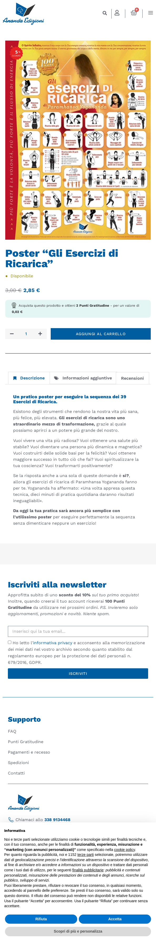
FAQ (12, 731)
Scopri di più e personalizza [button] (78, 931)
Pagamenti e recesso (29, 752)
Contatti (16, 773)
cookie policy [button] (124, 850)
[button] (105, 13)
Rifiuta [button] (41, 919)
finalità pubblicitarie (87, 870)
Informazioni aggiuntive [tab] (83, 377)
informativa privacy (52, 642)
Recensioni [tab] (132, 378)
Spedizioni (18, 762)
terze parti (85, 855)
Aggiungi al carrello (101, 334)
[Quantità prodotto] (26, 334)
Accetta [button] (115, 919)
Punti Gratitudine (25, 741)
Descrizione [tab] (29, 377)
